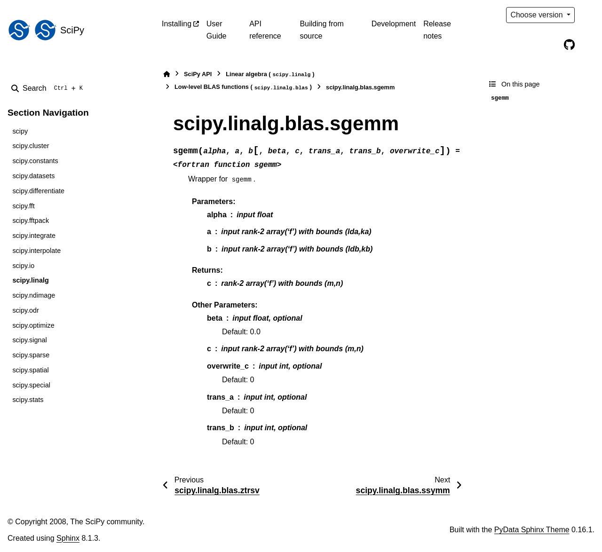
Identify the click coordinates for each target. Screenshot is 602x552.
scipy (20, 131)
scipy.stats (27, 399)
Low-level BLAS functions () (243, 87)
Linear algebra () (270, 75)
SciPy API (198, 74)
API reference (265, 30)
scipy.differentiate (38, 191)
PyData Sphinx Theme (532, 530)
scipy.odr (25, 310)
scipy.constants (35, 161)
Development (394, 24)
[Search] (49, 88)
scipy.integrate (33, 235)
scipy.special (31, 385)
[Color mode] (588, 15)
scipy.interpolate (36, 250)
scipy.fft (23, 206)
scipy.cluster (30, 146)
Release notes (437, 30)
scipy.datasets (33, 176)
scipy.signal (29, 340)
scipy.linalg (30, 280)
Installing (176, 24)
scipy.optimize (33, 325)
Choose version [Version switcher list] (537, 15)
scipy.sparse (30, 355)
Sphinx (67, 538)
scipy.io (23, 265)
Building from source (321, 30)
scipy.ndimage (33, 295)
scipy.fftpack (30, 220)
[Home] (166, 74)
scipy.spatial (30, 370)
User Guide (216, 30)
